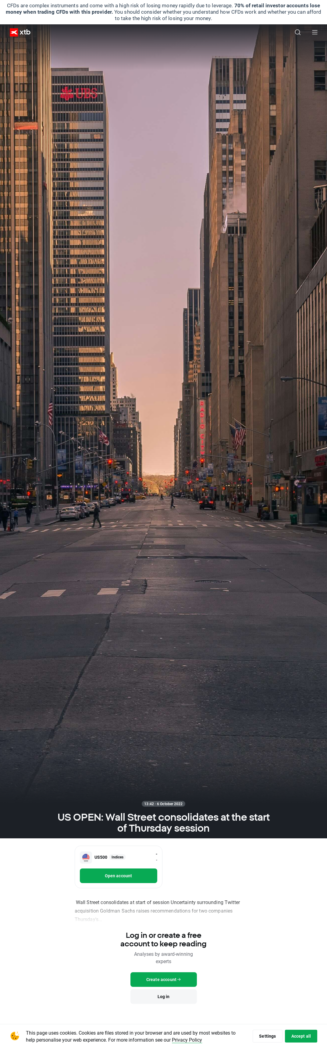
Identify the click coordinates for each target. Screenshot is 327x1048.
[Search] (297, 32)
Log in (164, 996)
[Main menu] (314, 32)
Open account (118, 876)
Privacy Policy (187, 1039)
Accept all (301, 1036)
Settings (267, 1036)
